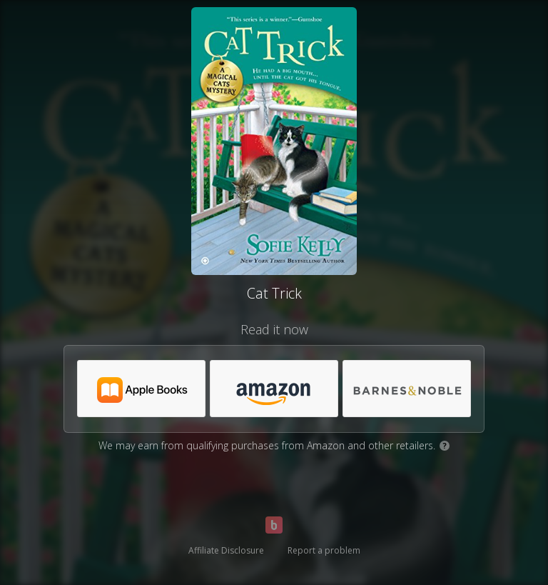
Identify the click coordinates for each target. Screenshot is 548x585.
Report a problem (324, 550)
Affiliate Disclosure (226, 550)
